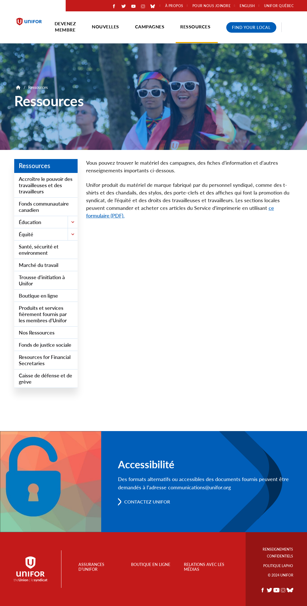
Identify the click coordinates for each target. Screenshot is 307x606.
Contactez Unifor (147, 501)
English (247, 6)
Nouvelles (105, 26)
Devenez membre (65, 26)
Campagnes (150, 26)
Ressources (195, 26)
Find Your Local (251, 27)
